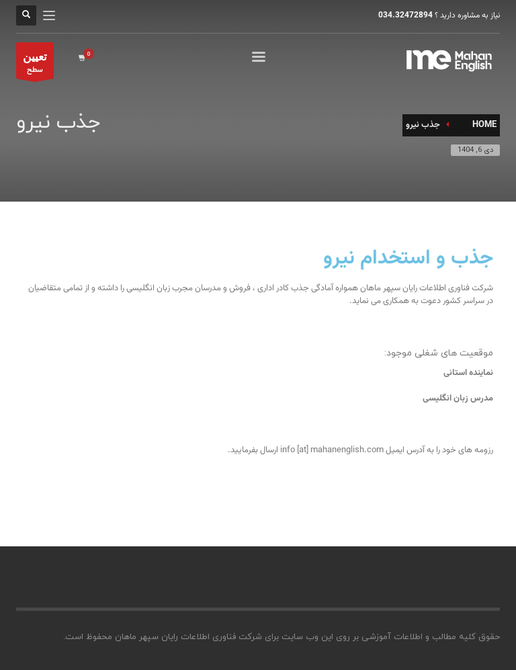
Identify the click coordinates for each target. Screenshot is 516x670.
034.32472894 (405, 15)
